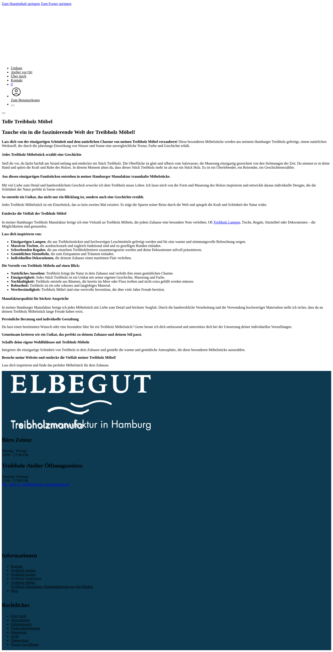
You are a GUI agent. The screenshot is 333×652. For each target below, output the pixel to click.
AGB (15, 636)
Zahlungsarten (21, 624)
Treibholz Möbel (23, 582)
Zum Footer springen (56, 4)
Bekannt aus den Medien (75, 587)
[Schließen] (12, 105)
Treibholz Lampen (226, 222)
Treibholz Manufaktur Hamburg (34, 587)
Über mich (18, 76)
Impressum (19, 632)
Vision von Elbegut (25, 644)
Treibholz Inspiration (26, 578)
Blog (14, 591)
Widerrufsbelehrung (25, 628)
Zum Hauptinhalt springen (21, 4)
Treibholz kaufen (23, 574)
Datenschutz (20, 640)
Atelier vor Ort (21, 72)
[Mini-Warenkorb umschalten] (12, 84)
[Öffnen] (3, 113)
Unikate (16, 68)
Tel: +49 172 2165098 (18, 485)
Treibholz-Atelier (23, 570)
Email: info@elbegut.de (52, 485)
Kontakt (17, 80)
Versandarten (20, 620)
